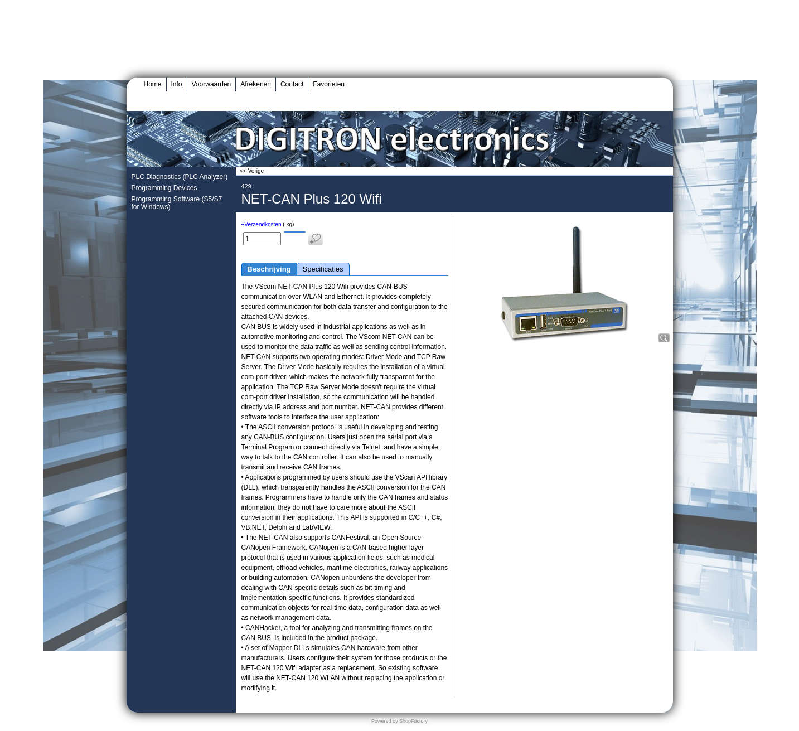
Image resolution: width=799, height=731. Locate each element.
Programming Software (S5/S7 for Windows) (177, 203)
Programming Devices (164, 188)
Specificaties (323, 269)
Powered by (384, 721)
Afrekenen (255, 84)
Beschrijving (269, 269)
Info (176, 84)
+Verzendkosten (261, 224)
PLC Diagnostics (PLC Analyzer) (180, 177)
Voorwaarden (211, 84)
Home (153, 84)
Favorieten (329, 84)
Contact (291, 84)
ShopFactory (413, 721)
